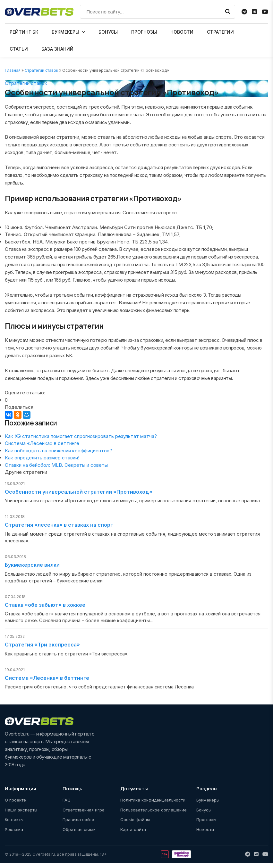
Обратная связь (79, 830)
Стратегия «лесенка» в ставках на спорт (59, 525)
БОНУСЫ (108, 32)
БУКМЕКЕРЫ (65, 32)
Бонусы (203, 810)
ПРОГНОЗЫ (144, 32)
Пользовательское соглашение (153, 810)
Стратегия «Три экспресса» (42, 645)
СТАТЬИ (19, 49)
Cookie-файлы (135, 820)
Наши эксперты (21, 810)
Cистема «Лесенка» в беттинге (42, 443)
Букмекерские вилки (32, 565)
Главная (13, 70)
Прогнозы (206, 820)
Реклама (14, 830)
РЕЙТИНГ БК (24, 32)
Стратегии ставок (41, 70)
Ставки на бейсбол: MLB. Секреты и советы (56, 465)
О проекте (15, 800)
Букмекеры (207, 800)
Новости (205, 830)
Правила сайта (78, 820)
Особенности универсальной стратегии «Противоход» (78, 492)
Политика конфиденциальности (152, 800)
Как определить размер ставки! (42, 458)
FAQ (67, 800)
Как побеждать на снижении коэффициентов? (58, 451)
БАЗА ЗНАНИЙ (57, 49)
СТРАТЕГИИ (220, 32)
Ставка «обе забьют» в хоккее (45, 605)
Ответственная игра (84, 810)
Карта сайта (133, 830)
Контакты (14, 820)
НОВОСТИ (181, 32)
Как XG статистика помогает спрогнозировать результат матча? (81, 436)
